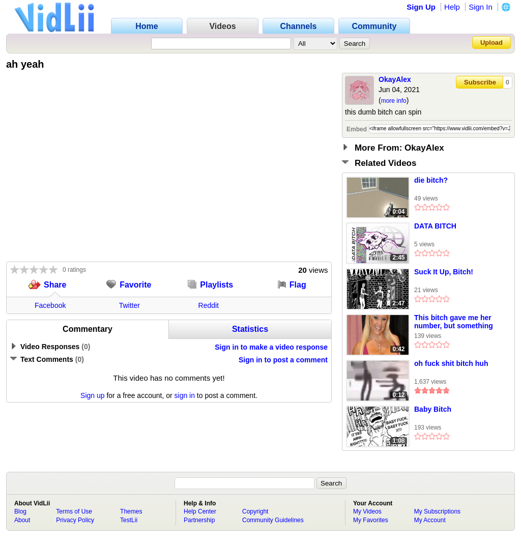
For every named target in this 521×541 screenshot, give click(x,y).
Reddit (208, 305)
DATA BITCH (435, 226)
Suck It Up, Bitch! (443, 272)
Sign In (481, 7)
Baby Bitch (432, 409)
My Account (430, 520)
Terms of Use (74, 511)
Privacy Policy (75, 520)
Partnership (199, 520)
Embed (356, 129)
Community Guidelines (273, 520)
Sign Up (421, 7)
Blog (20, 511)
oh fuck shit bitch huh (451, 363)
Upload (491, 42)
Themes (131, 511)
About (22, 520)
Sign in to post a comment (283, 360)
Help (452, 7)
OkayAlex (395, 79)
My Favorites (370, 520)
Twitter (129, 305)
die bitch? (431, 180)
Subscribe (480, 82)
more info (394, 100)
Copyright (255, 511)
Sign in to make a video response (271, 347)
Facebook (50, 305)
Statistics (250, 329)
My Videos (367, 511)
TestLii (128, 520)
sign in (185, 395)
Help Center (200, 511)
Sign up (92, 395)
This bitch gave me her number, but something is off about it (453, 322)
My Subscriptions (437, 511)
